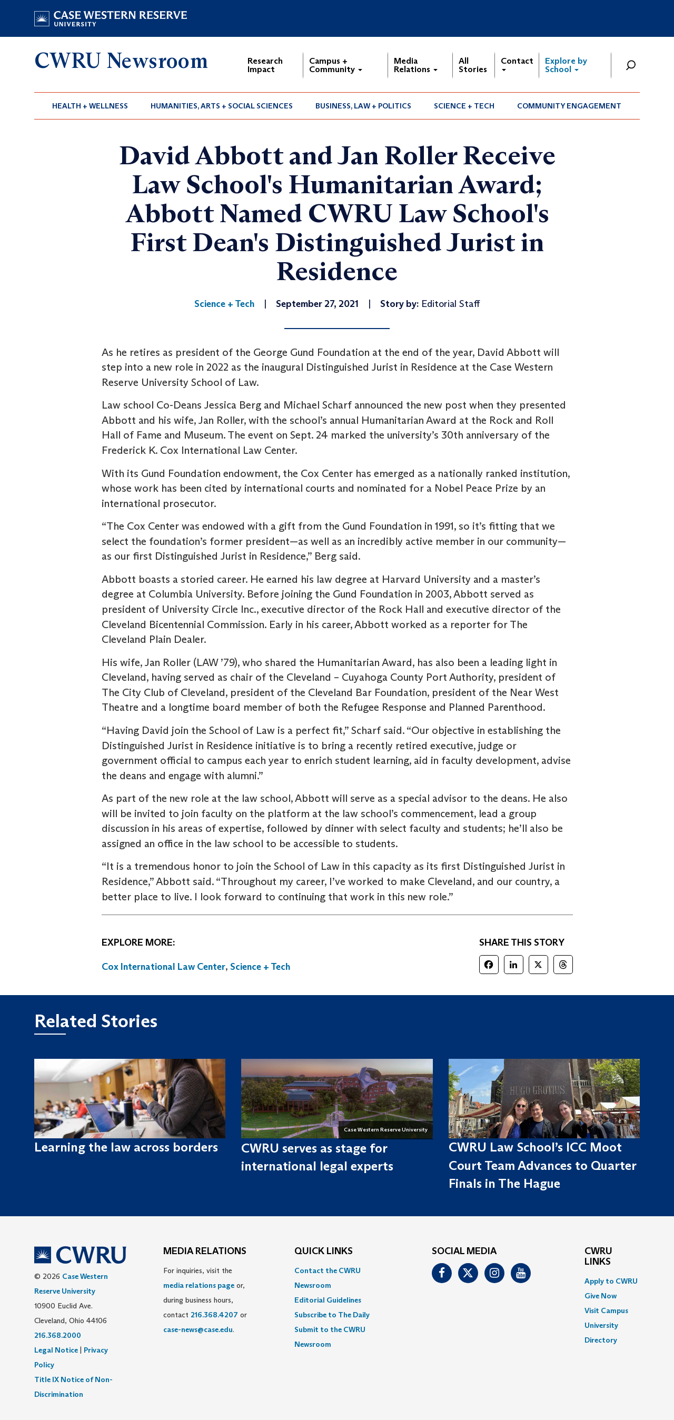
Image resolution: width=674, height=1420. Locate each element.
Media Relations (416, 65)
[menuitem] (90, 106)
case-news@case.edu (198, 1329)
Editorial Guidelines (327, 1300)
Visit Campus (606, 1310)
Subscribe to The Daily (332, 1314)
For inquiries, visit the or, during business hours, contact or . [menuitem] (205, 1300)
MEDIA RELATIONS (204, 1251)
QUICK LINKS (323, 1251)
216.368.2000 (57, 1335)
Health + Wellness (90, 106)
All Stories (473, 65)
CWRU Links (598, 1256)
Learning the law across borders (126, 1147)
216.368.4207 (214, 1314)
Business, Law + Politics (363, 106)
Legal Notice (56, 1350)
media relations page (198, 1285)
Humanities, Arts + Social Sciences (222, 106)
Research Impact (265, 65)
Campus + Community (335, 65)
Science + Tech (464, 106)
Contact (517, 63)
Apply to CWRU (611, 1281)
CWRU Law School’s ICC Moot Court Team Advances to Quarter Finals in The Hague (542, 1165)
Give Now (600, 1295)
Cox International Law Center (163, 966)
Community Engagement (569, 106)
